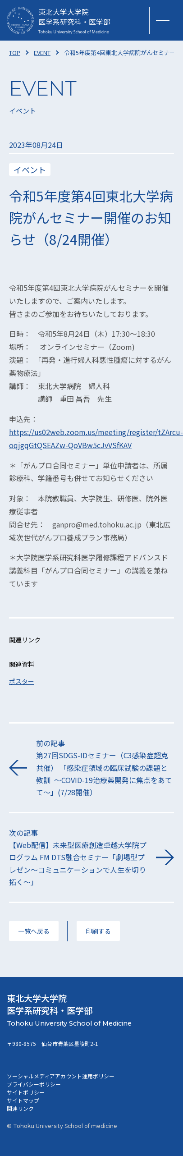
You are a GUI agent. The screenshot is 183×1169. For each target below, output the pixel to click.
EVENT (42, 52)
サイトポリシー (26, 1092)
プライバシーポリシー (34, 1084)
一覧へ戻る (34, 930)
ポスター (21, 681)
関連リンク (20, 1108)
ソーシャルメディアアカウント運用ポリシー (60, 1076)
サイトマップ (23, 1100)
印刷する (98, 930)
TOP (14, 52)
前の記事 (105, 768)
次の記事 (78, 857)
